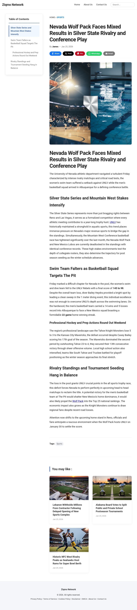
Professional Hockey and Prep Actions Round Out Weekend (25, 54)
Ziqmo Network (12, 5)
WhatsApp (94, 53)
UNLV (113, 222)
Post (68, 53)
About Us (88, 4)
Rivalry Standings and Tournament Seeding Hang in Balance (24, 64)
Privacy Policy (36, 599)
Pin (80, 53)
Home (77, 4)
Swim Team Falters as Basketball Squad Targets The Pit (24, 43)
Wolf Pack (77, 401)
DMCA (84, 599)
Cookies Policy (64, 599)
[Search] (123, 4)
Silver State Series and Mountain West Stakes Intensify (21, 31)
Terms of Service (50, 599)
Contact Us (101, 4)
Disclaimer (76, 599)
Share (55, 53)
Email (109, 53)
